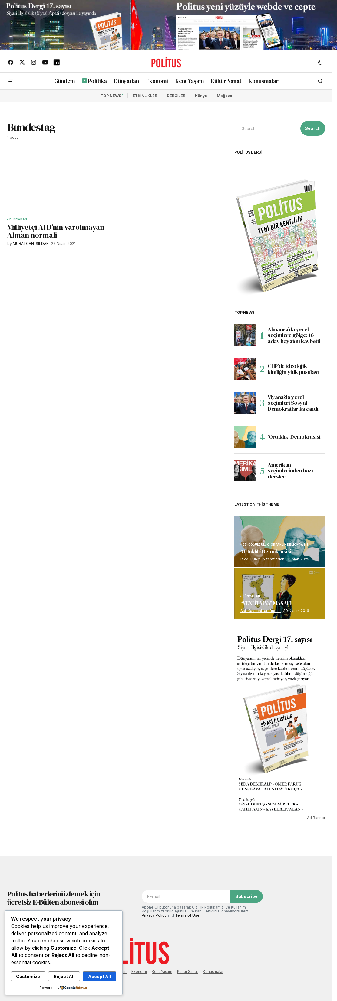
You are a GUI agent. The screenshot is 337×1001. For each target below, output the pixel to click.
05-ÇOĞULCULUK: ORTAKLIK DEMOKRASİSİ (276, 544)
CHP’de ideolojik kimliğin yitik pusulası (293, 369)
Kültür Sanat (187, 971)
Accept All (99, 976)
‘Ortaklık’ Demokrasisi (294, 436)
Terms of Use (187, 915)
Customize (28, 976)
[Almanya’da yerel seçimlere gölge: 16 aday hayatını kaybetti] (245, 335)
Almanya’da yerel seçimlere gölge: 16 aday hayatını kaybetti (294, 335)
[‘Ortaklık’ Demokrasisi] (245, 437)
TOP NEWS (111, 95)
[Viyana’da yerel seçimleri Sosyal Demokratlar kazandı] (245, 403)
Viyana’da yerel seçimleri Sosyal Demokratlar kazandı (293, 403)
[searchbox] (266, 128)
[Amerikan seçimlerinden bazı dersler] (245, 470)
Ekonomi (139, 971)
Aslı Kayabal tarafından (260, 610)
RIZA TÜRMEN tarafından (262, 559)
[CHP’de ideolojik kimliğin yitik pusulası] (245, 369)
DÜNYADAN (18, 219)
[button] (320, 62)
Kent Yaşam (162, 971)
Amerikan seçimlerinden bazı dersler (290, 471)
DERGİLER (176, 95)
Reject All (64, 976)
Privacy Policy (154, 915)
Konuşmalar (213, 971)
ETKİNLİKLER (145, 95)
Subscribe (246, 896)
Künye (201, 95)
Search (313, 128)
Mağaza (224, 95)
